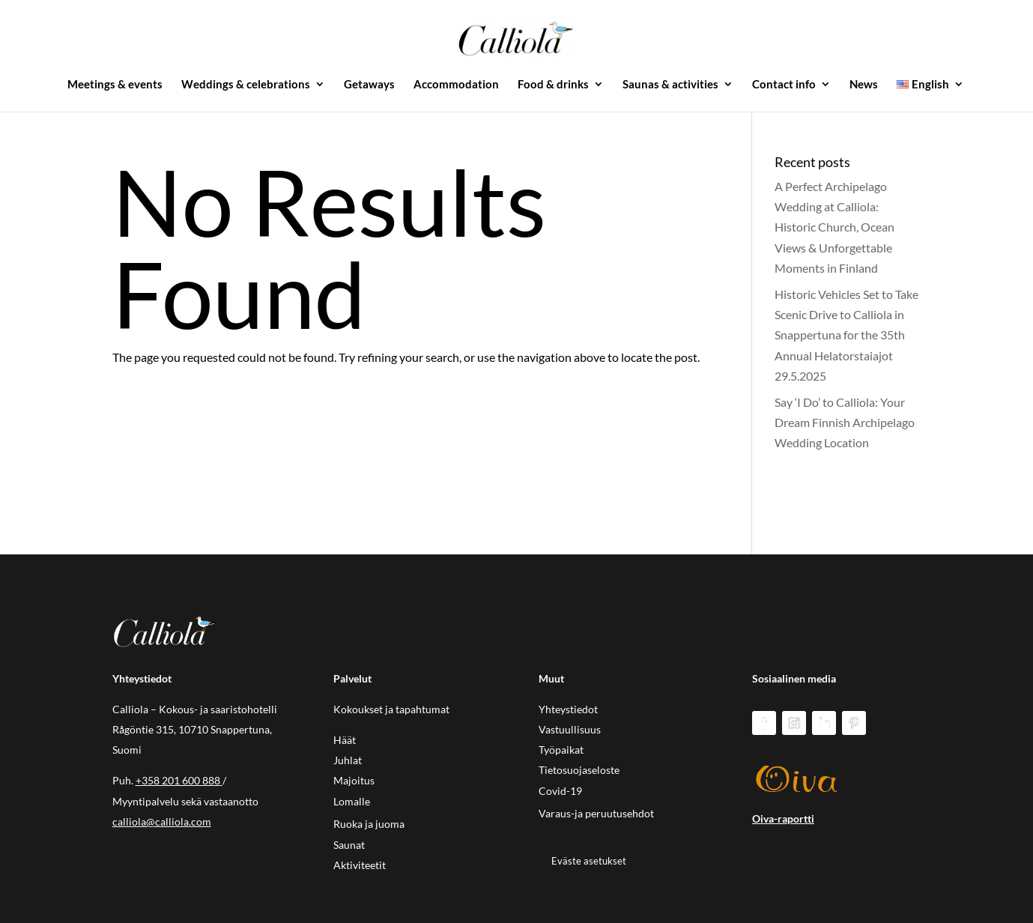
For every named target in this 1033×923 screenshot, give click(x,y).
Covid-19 (560, 790)
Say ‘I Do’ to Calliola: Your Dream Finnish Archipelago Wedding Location (845, 422)
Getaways (369, 85)
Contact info (784, 85)
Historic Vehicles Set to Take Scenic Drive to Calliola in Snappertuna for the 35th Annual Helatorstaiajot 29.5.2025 (846, 335)
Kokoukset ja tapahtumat (391, 709)
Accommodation (456, 85)
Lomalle (351, 801)
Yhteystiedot (568, 709)
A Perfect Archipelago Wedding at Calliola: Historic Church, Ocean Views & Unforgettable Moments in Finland (834, 227)
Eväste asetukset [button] (588, 861)
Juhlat (347, 760)
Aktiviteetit (359, 865)
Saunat (349, 844)
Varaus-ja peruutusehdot (596, 813)
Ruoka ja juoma (369, 823)
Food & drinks (553, 85)
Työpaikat (561, 749)
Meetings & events (115, 85)
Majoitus (354, 780)
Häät (344, 739)
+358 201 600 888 (178, 780)
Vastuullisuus (570, 729)
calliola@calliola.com (161, 821)
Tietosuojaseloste (579, 769)
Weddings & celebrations (245, 85)
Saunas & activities (670, 85)
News (863, 85)
